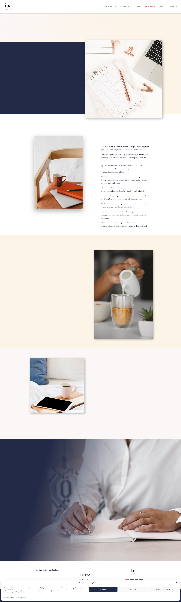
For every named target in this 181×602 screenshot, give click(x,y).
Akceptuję (103, 589)
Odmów (133, 589)
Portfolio (125, 7)
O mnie (138, 7)
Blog (161, 7)
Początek (110, 7)
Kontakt (172, 7)
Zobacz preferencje (163, 589)
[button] (176, 583)
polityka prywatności (8, 597)
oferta (149, 7)
